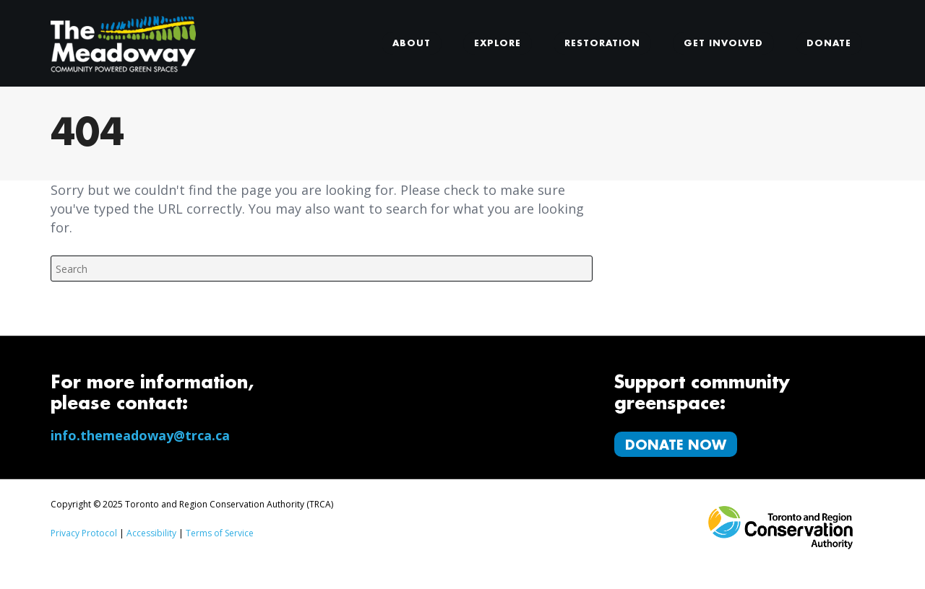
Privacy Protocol (84, 533)
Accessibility (151, 533)
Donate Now (675, 445)
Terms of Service (220, 533)
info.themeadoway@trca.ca (140, 435)
